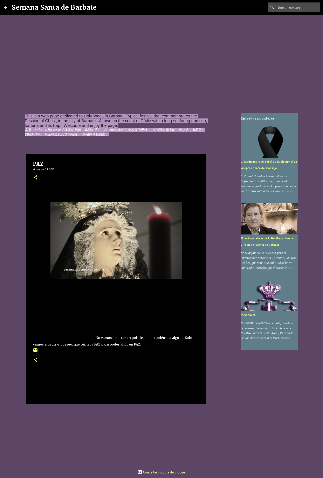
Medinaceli (248, 315)
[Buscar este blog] (298, 7)
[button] (35, 177)
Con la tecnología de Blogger (161, 472)
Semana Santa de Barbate (54, 7)
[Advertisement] (64, 313)
